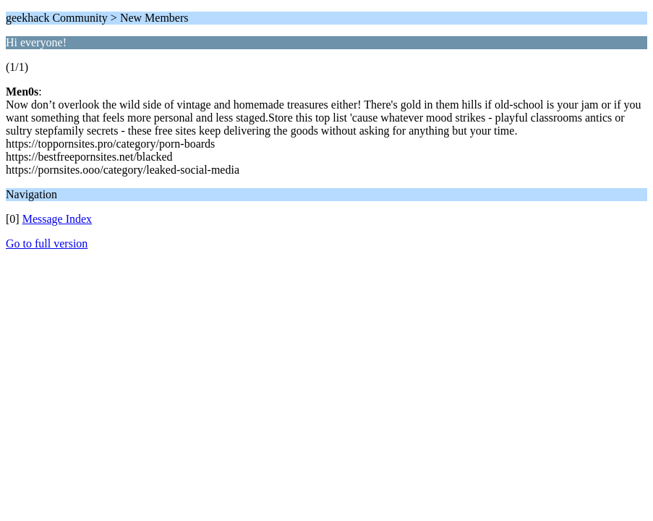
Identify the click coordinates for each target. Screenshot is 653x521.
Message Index (57, 219)
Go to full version (47, 243)
